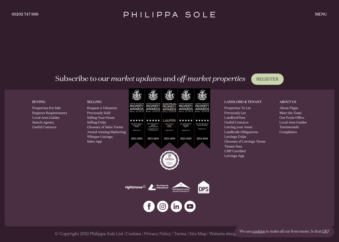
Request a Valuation (101, 108)
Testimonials (289, 127)
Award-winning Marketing (101, 132)
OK (325, 232)
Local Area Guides (46, 117)
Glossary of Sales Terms (101, 127)
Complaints (288, 132)
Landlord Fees (234, 117)
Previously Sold (98, 113)
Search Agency (43, 122)
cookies (258, 232)
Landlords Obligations (241, 132)
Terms (180, 234)
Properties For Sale (46, 108)
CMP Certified (235, 151)
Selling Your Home (101, 117)
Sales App (94, 141)
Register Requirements (49, 113)
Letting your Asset (238, 127)
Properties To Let (237, 108)
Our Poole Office (291, 117)
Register (267, 79)
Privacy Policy (157, 234)
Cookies (133, 234)
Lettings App (234, 156)
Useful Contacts (44, 127)
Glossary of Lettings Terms (245, 141)
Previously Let (235, 113)
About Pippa (288, 108)
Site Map (197, 234)
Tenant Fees (233, 146)
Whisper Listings (100, 137)
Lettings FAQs (235, 137)
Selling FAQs (96, 122)
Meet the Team (290, 113)
